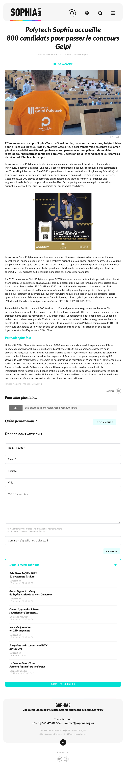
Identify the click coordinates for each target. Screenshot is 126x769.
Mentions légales (79, 730)
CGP (68, 730)
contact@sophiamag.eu (79, 723)
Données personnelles (49, 730)
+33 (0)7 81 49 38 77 (45, 723)
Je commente (104, 422)
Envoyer (112, 551)
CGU (62, 730)
